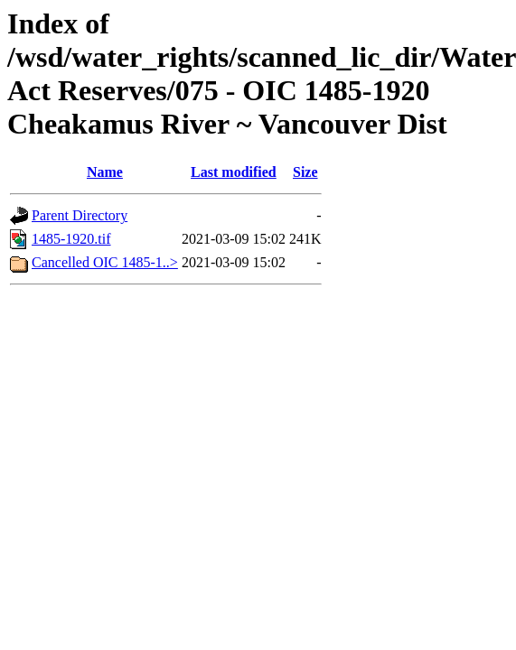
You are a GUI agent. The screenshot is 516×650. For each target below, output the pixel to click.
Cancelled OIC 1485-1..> (105, 262)
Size (305, 172)
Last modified (234, 172)
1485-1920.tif (71, 238)
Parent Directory (79, 215)
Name (105, 172)
